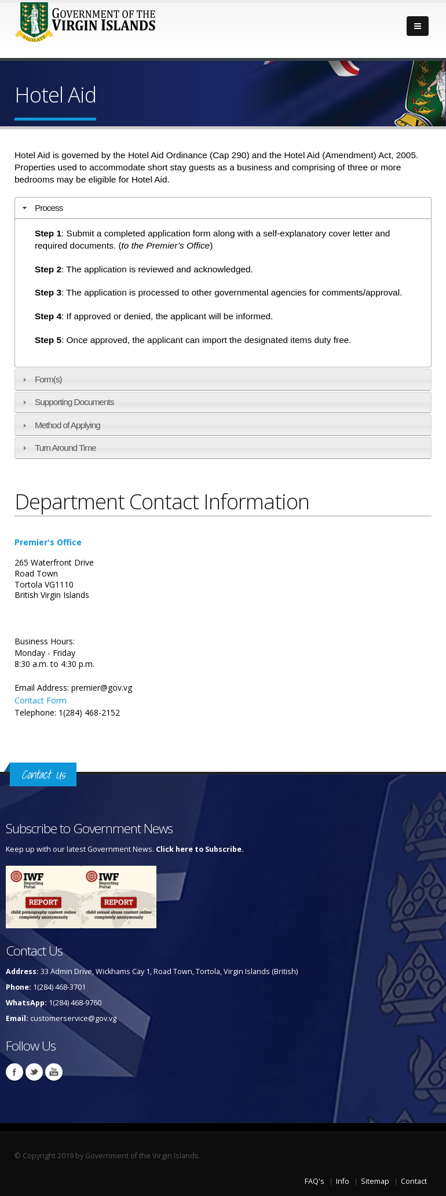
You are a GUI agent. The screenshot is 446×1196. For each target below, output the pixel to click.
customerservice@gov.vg (73, 1018)
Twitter (34, 1072)
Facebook (14, 1072)
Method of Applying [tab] (60, 425)
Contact (414, 1181)
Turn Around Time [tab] (58, 448)
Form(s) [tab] (41, 379)
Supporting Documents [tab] (67, 402)
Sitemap (375, 1181)
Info (342, 1181)
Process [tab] (41, 208)
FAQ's (314, 1181)
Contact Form (40, 700)
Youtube (54, 1072)
